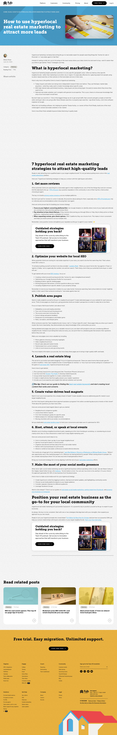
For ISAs (5, 699)
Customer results (63, 667)
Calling (23, 667)
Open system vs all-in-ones (10, 704)
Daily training (62, 669)
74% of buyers (54, 190)
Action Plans (25, 674)
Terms (60, 697)
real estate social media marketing (72, 490)
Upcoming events (63, 671)
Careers (42, 697)
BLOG (10, 12)
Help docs (24, 699)
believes (58, 471)
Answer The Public (52, 374)
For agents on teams (8, 697)
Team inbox (24, 678)
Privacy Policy (101, 701)
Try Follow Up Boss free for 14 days (77, 518)
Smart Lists (5, 680)
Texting (23, 669)
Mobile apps (6, 678)
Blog (60, 678)
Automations (25, 676)
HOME (5, 12)
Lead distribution (7, 669)
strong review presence (52, 195)
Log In (111, 3)
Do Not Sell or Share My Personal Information (93, 703)
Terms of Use (92, 701)
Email (23, 671)
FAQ (23, 697)
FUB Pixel (5, 671)
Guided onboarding (26, 702)
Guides (60, 680)
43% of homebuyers (103, 199)
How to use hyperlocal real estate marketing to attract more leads (36, 12)
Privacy (60, 695)
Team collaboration (8, 676)
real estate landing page (51, 422)
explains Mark (73, 266)
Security (42, 699)
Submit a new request (96, 696)
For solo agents (7, 702)
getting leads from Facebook (93, 490)
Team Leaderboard (44, 671)
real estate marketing (86, 460)
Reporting (42, 667)
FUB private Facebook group (65, 676)
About (86, 3)
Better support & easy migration (10, 706)
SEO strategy (54, 274)
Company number (26, 680)
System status (25, 704)
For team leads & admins (9, 695)
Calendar (5, 674)
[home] (7, 3)
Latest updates (25, 706)
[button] (43, 3)
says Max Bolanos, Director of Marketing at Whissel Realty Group (85, 452)
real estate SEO (44, 365)
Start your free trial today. (93, 520)
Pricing (77, 3)
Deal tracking (43, 669)
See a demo (25, 695)
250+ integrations (7, 667)
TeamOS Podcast (63, 674)
